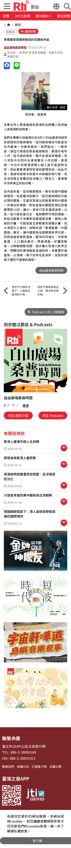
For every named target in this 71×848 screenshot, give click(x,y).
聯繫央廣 (11, 738)
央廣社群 (55, 766)
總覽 (6, 15)
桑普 (26, 405)
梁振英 (10, 31)
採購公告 (23, 766)
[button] (7, 6)
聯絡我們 (8, 766)
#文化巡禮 (22, 15)
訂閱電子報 (39, 766)
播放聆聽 (28, 31)
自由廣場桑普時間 (15, 47)
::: (5, 24)
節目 (17, 24)
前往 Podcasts (52, 415)
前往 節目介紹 (18, 415)
